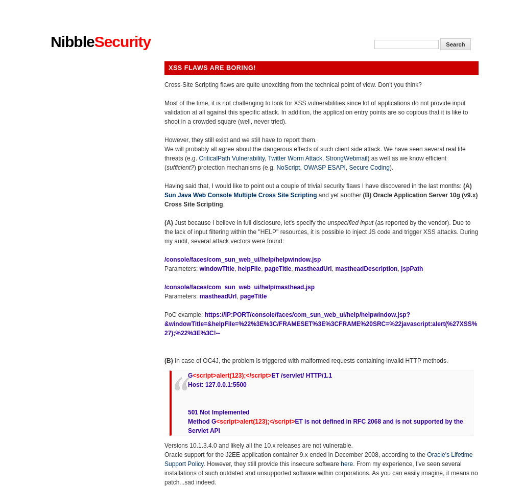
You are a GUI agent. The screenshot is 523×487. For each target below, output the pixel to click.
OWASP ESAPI (324, 167)
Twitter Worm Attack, (297, 158)
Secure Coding (369, 167)
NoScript (288, 167)
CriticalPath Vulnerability (232, 158)
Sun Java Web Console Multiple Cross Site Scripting (240, 195)
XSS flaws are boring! (212, 68)
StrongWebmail (347, 158)
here (347, 464)
